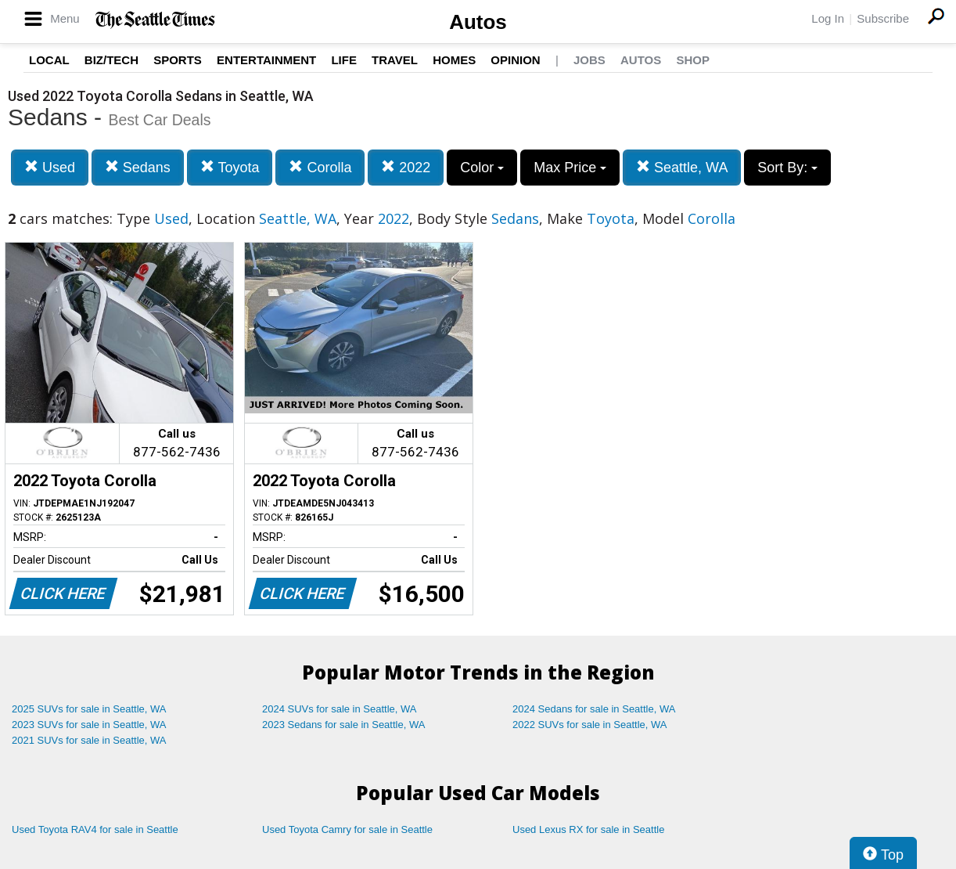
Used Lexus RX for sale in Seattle (588, 829)
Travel (395, 60)
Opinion (515, 60)
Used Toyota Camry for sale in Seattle (347, 829)
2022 (405, 167)
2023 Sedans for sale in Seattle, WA (343, 724)
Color (482, 167)
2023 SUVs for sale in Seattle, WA (89, 724)
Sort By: (787, 167)
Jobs (589, 60)
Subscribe (883, 18)
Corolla (320, 167)
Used (49, 167)
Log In (827, 18)
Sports (177, 60)
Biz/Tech (111, 60)
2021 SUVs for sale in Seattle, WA (89, 740)
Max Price (570, 167)
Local (49, 60)
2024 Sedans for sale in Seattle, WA (593, 709)
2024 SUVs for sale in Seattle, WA (339, 709)
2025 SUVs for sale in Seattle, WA (89, 709)
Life (344, 60)
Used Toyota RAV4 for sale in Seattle (95, 829)
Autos (478, 22)
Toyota (230, 167)
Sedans (138, 167)
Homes (454, 60)
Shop (693, 60)
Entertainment (266, 60)
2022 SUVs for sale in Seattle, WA (589, 724)
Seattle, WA (682, 167)
